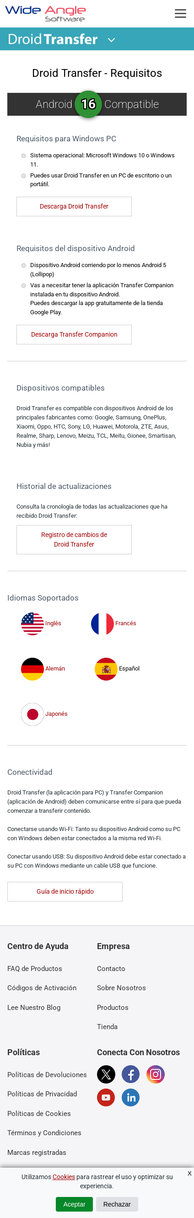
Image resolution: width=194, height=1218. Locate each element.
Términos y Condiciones (44, 1133)
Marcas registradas (36, 1152)
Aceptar (74, 1204)
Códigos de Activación (41, 988)
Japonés (44, 713)
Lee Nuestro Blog (33, 1007)
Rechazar (117, 1204)
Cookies (64, 1176)
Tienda (107, 1027)
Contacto (111, 969)
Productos (113, 1007)
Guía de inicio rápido (65, 891)
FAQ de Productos (34, 969)
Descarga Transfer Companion (74, 334)
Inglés (41, 623)
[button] (111, 39)
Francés (113, 623)
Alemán (43, 668)
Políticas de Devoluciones (47, 1075)
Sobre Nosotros (121, 988)
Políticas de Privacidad (42, 1094)
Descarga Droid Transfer (74, 206)
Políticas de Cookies (39, 1114)
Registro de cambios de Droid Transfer (74, 539)
